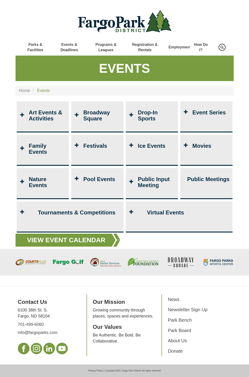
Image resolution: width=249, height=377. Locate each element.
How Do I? (201, 47)
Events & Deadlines (69, 47)
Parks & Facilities (35, 47)
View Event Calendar (66, 240)
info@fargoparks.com (38, 332)
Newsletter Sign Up (187, 309)
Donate (175, 351)
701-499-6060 (31, 324)
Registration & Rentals (145, 47)
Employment (179, 47)
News (173, 299)
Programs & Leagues (105, 47)
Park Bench (180, 320)
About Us (177, 340)
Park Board (179, 330)
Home (24, 90)
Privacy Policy (95, 370)
